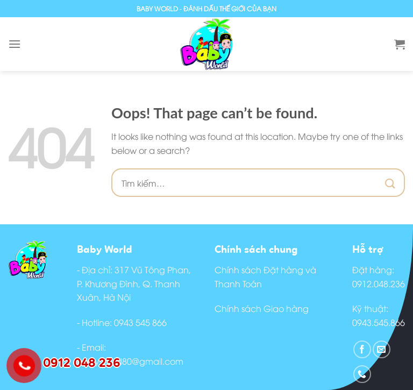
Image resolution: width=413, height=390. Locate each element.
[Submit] (390, 182)
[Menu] (14, 44)
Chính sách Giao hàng (262, 308)
